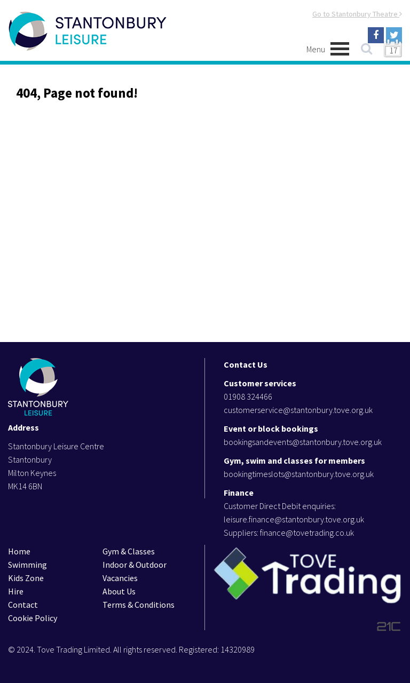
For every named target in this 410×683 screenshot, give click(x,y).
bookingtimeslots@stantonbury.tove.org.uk (299, 473)
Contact (23, 604)
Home (19, 551)
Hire (15, 591)
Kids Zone (26, 578)
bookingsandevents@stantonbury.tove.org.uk (303, 441)
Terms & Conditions (138, 604)
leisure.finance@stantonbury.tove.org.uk (294, 519)
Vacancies (120, 578)
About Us (119, 591)
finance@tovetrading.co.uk (307, 532)
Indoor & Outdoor (134, 564)
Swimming (27, 564)
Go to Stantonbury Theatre (357, 14)
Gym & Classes (128, 551)
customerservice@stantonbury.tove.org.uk (298, 409)
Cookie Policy (32, 618)
